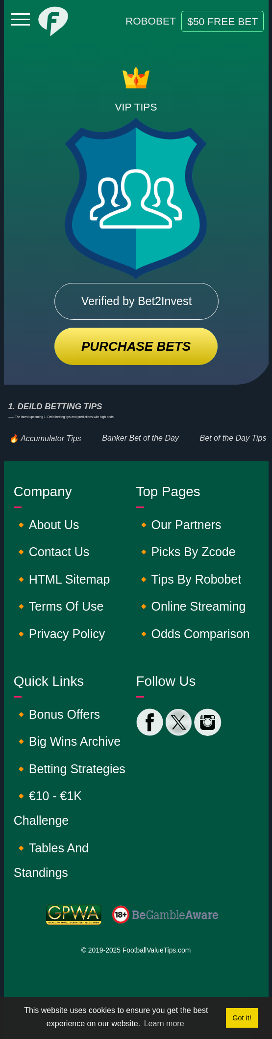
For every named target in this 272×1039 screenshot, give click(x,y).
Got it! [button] (241, 1018)
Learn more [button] (164, 1023)
